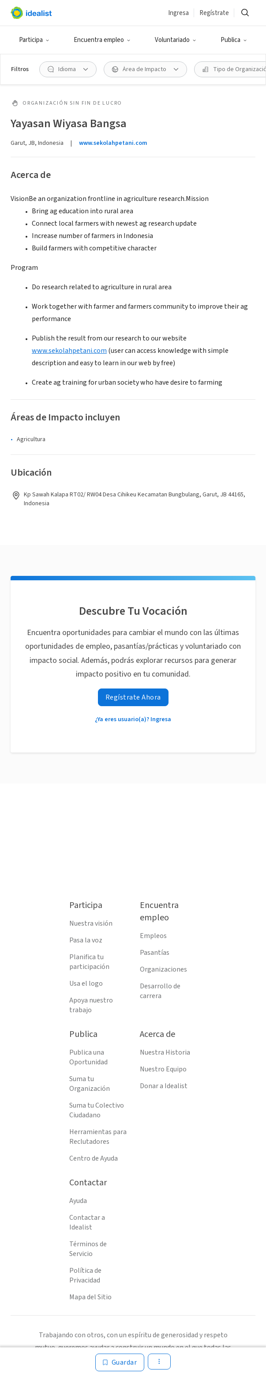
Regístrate (214, 13)
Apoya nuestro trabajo (91, 1005)
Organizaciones (163, 969)
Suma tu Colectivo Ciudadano (96, 1110)
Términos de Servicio (88, 1249)
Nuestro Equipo (163, 1069)
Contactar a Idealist (87, 1222)
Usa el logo (86, 983)
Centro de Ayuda (93, 1158)
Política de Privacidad (85, 1275)
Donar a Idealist (163, 1086)
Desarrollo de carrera (160, 991)
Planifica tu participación (89, 962)
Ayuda (78, 1201)
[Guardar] (120, 1362)
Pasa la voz (85, 940)
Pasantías (154, 952)
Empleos (153, 936)
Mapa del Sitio (90, 1297)
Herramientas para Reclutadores (98, 1136)
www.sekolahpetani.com (113, 143)
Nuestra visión (90, 923)
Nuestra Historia (165, 1052)
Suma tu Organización (89, 1083)
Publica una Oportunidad (88, 1057)
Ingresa (178, 13)
